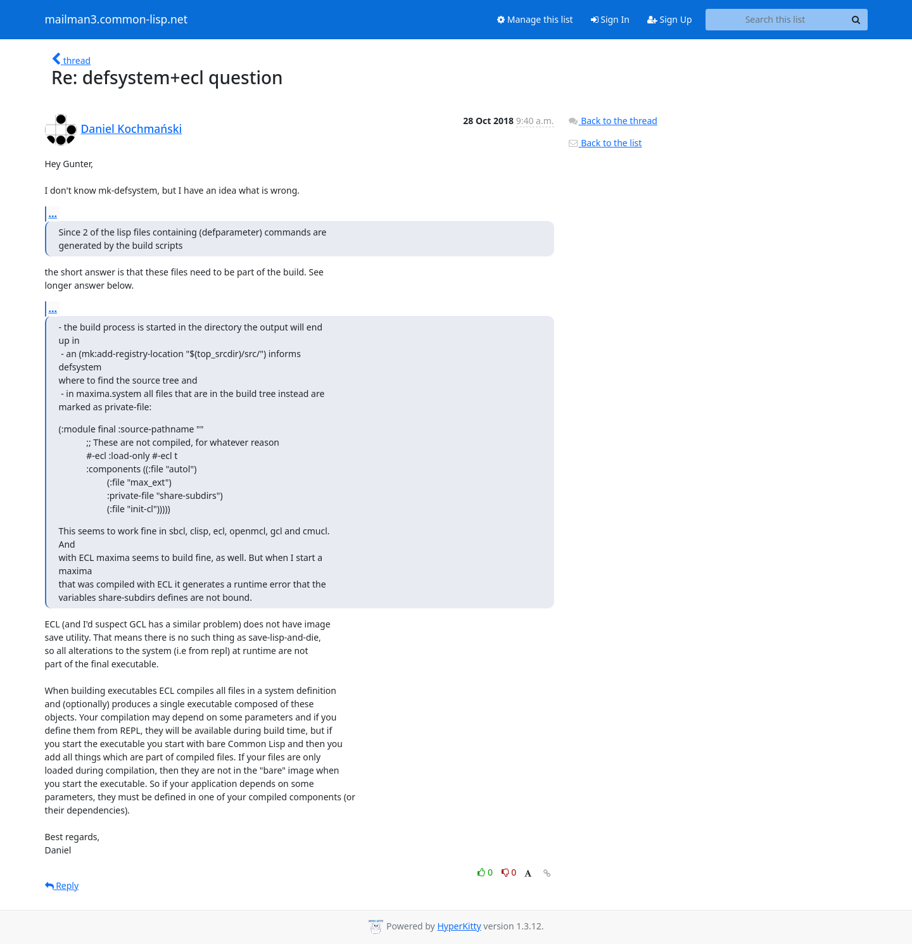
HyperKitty (459, 926)
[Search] (856, 19)
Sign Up (669, 19)
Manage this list (535, 19)
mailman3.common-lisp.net (116, 19)
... (53, 213)
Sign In (610, 19)
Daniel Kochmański (131, 128)
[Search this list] (776, 19)
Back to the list (604, 143)
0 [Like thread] (486, 872)
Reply (62, 885)
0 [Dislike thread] (509, 872)
